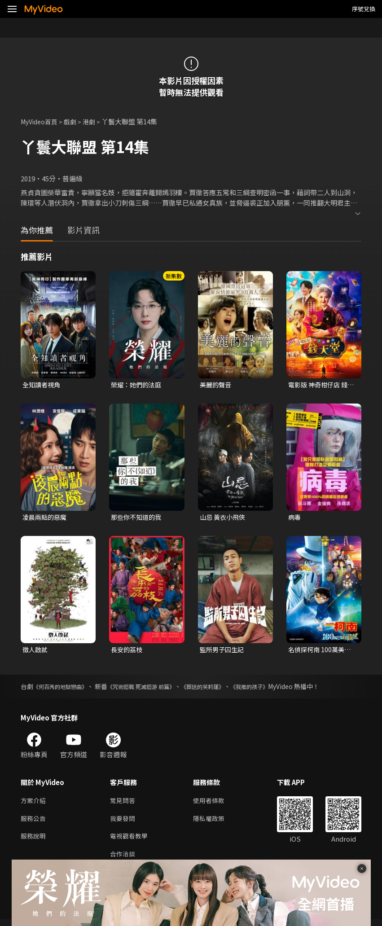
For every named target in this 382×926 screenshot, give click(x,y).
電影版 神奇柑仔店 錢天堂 (319, 385)
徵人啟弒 (35, 651)
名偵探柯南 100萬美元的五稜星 (321, 652)
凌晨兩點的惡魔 (46, 518)
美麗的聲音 (216, 385)
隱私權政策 (212, 822)
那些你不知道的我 (138, 518)
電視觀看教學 (130, 841)
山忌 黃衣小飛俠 (224, 518)
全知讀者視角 (42, 385)
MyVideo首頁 (41, 121)
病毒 (295, 518)
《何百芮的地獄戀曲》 (64, 689)
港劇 (94, 121)
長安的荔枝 (128, 651)
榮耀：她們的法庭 (138, 385)
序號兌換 (363, 8)
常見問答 (123, 803)
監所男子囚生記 (223, 651)
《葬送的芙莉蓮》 (226, 689)
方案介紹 (34, 803)
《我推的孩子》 (279, 689)
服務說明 (34, 841)
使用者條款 (212, 803)
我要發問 (123, 822)
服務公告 (34, 822)
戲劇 (74, 121)
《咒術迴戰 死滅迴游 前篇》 (155, 689)
